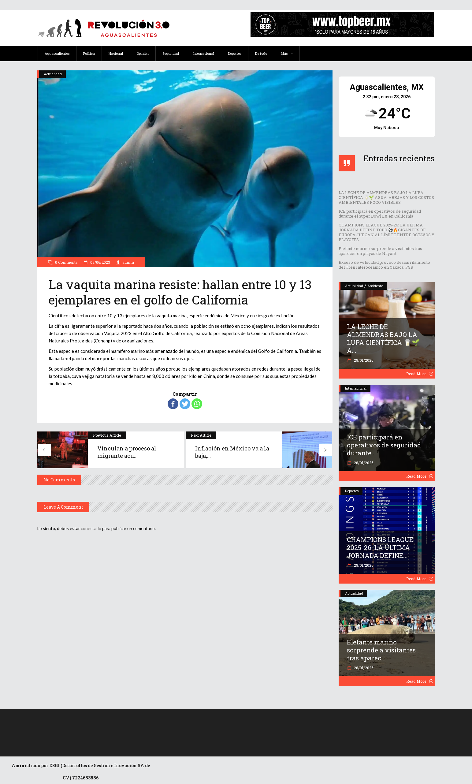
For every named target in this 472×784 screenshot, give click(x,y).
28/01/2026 (363, 360)
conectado (91, 528)
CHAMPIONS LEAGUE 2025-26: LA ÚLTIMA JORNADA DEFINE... (380, 547)
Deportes (352, 490)
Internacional (355, 388)
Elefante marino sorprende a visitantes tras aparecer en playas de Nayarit (380, 251)
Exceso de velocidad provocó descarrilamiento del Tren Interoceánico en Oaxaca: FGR (384, 264)
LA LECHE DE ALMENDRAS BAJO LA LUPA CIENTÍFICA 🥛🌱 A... (383, 338)
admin (128, 262)
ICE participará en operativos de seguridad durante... (384, 445)
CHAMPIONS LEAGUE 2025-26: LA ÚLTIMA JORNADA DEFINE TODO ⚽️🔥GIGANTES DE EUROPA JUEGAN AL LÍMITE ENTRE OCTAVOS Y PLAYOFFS (386, 232)
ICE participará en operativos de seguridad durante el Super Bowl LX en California (380, 213)
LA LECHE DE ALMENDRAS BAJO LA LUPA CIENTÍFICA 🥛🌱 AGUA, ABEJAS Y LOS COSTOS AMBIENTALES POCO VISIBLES (386, 197)
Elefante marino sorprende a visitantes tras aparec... (381, 650)
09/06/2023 (99, 262)
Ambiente (375, 285)
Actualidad (53, 74)
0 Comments (66, 262)
